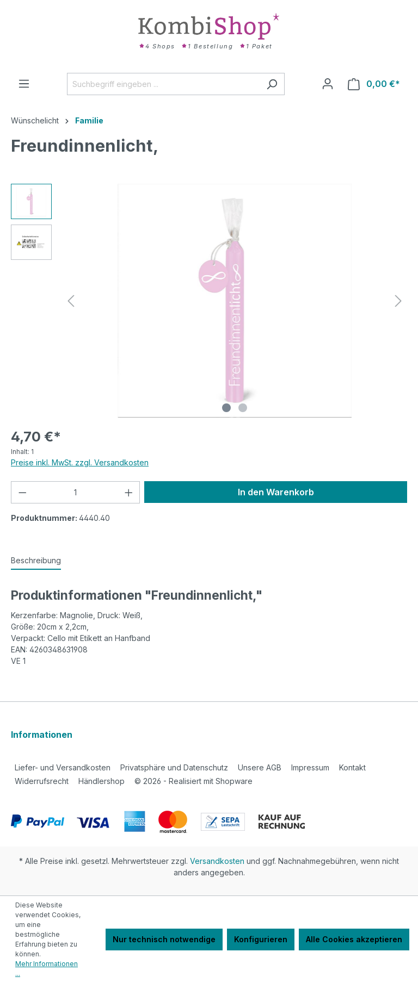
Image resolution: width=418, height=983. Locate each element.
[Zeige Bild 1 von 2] (226, 407)
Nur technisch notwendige (164, 939)
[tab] (36, 561)
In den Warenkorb (276, 492)
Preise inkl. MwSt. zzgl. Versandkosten (80, 462)
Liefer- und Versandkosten (62, 767)
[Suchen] (272, 84)
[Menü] (24, 84)
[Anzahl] (75, 492)
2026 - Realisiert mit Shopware (193, 781)
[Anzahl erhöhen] (129, 492)
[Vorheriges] (71, 301)
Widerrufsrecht (42, 781)
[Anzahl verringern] (22, 492)
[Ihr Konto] (328, 84)
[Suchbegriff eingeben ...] (163, 84)
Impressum (310, 767)
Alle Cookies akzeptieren (354, 939)
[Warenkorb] (374, 84)
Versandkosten (217, 861)
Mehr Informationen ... (46, 969)
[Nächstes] (398, 301)
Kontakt (352, 767)
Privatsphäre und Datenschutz (174, 767)
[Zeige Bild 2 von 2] (242, 407)
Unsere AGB (259, 767)
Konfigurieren (260, 939)
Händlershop (101, 781)
